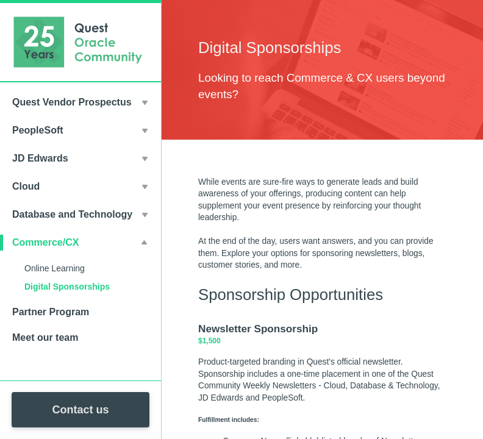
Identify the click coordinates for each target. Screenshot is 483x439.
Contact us (80, 410)
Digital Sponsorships (67, 286)
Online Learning (54, 268)
